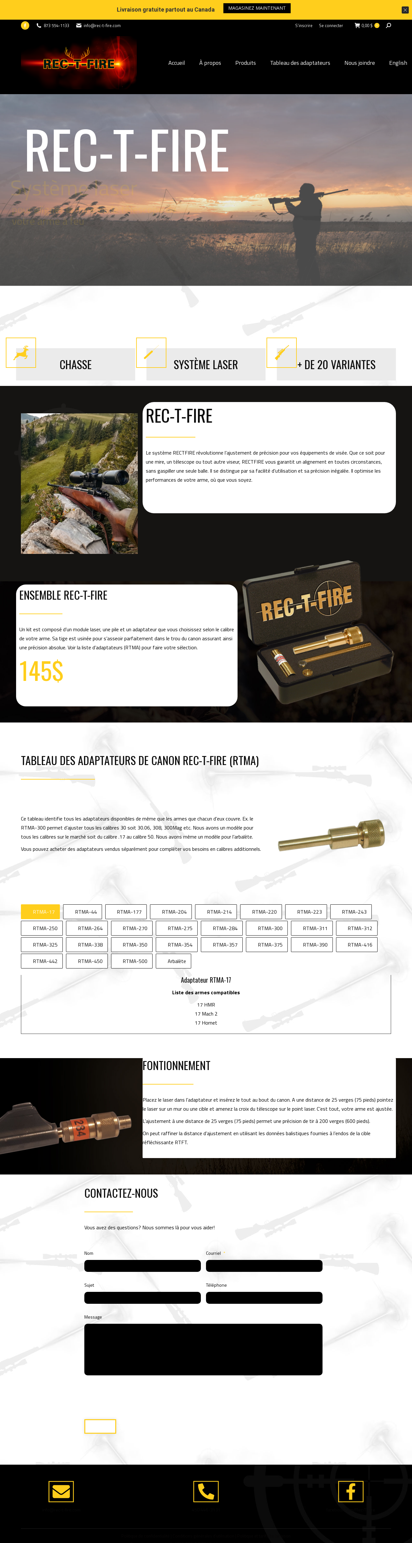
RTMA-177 (129, 892)
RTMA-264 (90, 908)
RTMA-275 (180, 908)
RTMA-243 (354, 892)
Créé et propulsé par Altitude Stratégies (245, 1524)
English (398, 43)
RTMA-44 (86, 892)
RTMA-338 (90, 925)
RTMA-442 (45, 941)
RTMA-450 (90, 941)
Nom (88, 1233)
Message (93, 1297)
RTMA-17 (44, 892)
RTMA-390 (315, 925)
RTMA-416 (360, 925)
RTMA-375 (270, 925)
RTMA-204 (174, 892)
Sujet (89, 1265)
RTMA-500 (135, 941)
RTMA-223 (309, 892)
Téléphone (216, 1265)
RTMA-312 (360, 908)
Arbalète (177, 941)
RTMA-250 (45, 908)
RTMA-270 (135, 908)
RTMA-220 (264, 892)
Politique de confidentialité (145, 1516)
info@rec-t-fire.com (61, 1490)
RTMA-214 (219, 892)
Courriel (215, 1233)
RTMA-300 (270, 908)
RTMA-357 (225, 925)
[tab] (40, 892)
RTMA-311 (315, 908)
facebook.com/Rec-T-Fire (350, 1490)
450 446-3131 (206, 1490)
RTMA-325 (45, 925)
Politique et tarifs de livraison (264, 1516)
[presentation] (122, 1373)
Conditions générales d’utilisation (203, 1516)
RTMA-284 (225, 908)
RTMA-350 (135, 925)
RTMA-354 (180, 925)
